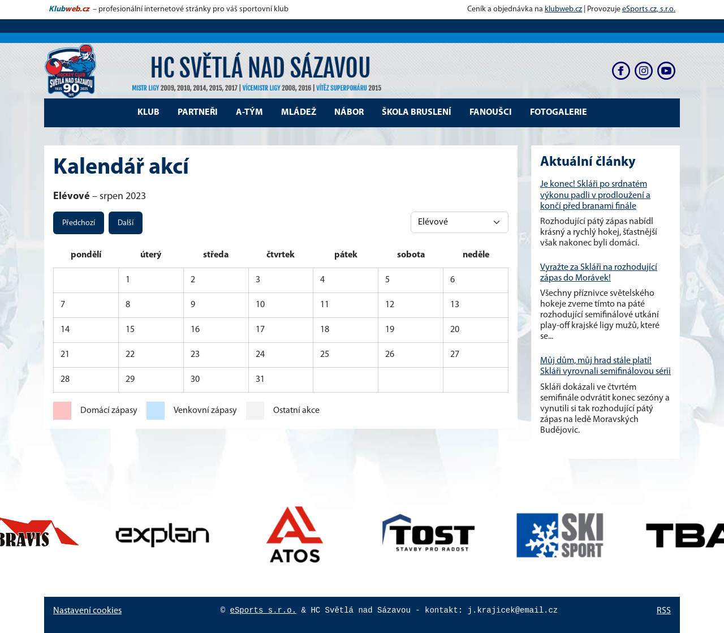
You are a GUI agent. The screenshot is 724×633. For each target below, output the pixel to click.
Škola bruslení (416, 112)
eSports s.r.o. (263, 610)
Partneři (198, 112)
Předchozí (78, 223)
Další (125, 223)
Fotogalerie (558, 112)
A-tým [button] (249, 112)
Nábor (349, 112)
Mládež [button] (298, 112)
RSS (664, 610)
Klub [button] (148, 112)
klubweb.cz (563, 9)
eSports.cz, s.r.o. (648, 9)
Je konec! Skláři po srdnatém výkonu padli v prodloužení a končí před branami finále (595, 195)
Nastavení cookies (87, 610)
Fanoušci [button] (490, 112)
